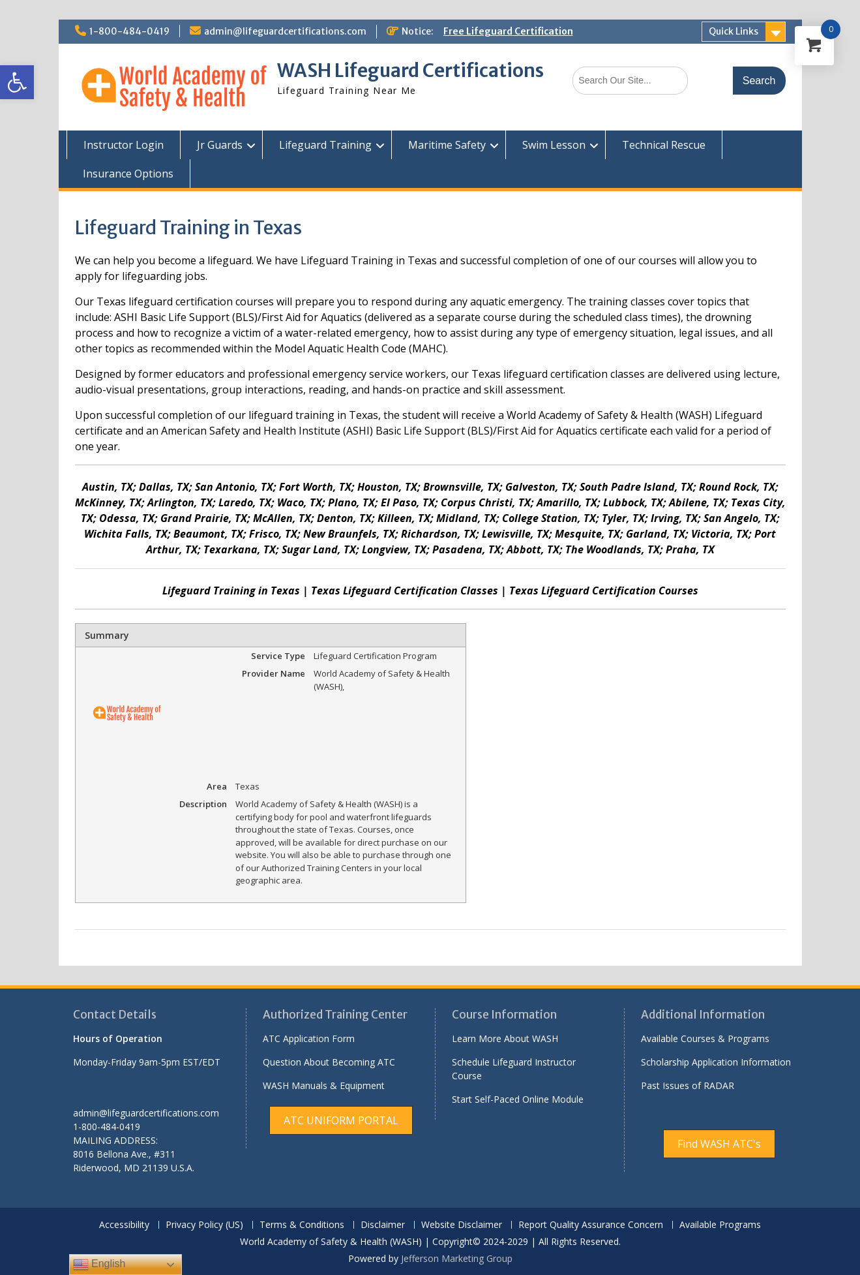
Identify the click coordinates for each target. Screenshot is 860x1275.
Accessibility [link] (124, 1225)
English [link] (99, 1264)
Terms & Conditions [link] (301, 1225)
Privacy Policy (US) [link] (204, 1225)
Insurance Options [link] (128, 173)
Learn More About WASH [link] (505, 1038)
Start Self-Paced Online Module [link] (518, 1099)
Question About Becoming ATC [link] (329, 1062)
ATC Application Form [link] (309, 1038)
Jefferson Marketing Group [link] (456, 1258)
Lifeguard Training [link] (325, 145)
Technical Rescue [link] (663, 145)
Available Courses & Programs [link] (705, 1038)
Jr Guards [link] (220, 145)
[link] (17, 82)
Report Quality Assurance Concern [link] (590, 1225)
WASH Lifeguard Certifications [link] (410, 70)
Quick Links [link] (733, 31)
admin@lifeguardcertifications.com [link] (285, 31)
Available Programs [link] (720, 1225)
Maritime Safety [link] (447, 145)
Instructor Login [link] (123, 145)
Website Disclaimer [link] (461, 1225)
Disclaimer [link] (383, 1225)
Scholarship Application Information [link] (716, 1062)
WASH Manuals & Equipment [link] (324, 1085)
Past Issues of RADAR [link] (687, 1085)
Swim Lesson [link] (554, 145)
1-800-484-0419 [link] (129, 31)
